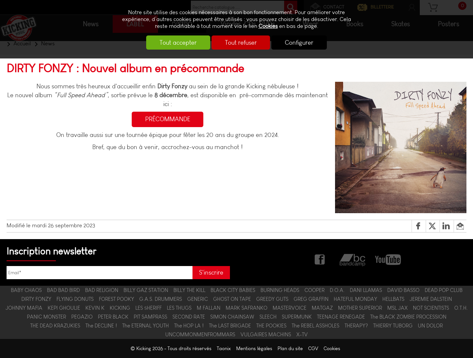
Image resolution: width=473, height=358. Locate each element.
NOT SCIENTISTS (431, 308)
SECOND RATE (188, 317)
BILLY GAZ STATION (146, 290)
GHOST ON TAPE (232, 299)
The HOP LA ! (189, 326)
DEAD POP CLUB (443, 290)
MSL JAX (397, 308)
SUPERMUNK (297, 317)
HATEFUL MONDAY (355, 299)
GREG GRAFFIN (311, 299)
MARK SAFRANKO (246, 308)
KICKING (120, 308)
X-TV (302, 334)
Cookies (268, 26)
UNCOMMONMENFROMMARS (200, 334)
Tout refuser (241, 42)
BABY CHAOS (26, 290)
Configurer (300, 42)
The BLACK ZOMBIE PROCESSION (408, 317)
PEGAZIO (82, 317)
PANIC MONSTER (46, 317)
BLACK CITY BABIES (233, 290)
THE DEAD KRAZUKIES (55, 326)
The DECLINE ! (101, 326)
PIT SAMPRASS (150, 317)
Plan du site (290, 348)
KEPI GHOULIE (64, 308)
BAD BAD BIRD (63, 290)
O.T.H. (461, 308)
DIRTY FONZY (36, 299)
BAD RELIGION (101, 290)
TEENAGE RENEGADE (341, 317)
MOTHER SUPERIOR (360, 308)
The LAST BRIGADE (230, 326)
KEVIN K (94, 308)
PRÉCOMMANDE (167, 119)
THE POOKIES (271, 326)
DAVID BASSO (403, 290)
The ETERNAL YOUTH (145, 326)
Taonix (224, 348)
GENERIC (197, 299)
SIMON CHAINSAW (232, 317)
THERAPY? (356, 326)
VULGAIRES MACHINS (265, 334)
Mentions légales (254, 348)
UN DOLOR (430, 326)
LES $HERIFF (148, 308)
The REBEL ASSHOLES (315, 326)
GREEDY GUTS (272, 299)
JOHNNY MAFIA (24, 308)
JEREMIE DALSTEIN (431, 299)
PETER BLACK (113, 317)
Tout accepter (177, 42)
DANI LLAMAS (366, 290)
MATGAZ (322, 308)
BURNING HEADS (279, 290)
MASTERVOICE (289, 308)
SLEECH (268, 317)
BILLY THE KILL (189, 290)
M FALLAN (208, 308)
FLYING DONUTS (75, 299)
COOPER (314, 290)
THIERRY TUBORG (393, 326)
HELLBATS (393, 299)
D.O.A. (337, 290)
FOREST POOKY (116, 299)
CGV (313, 348)
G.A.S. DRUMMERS (160, 299)
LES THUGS (179, 308)
